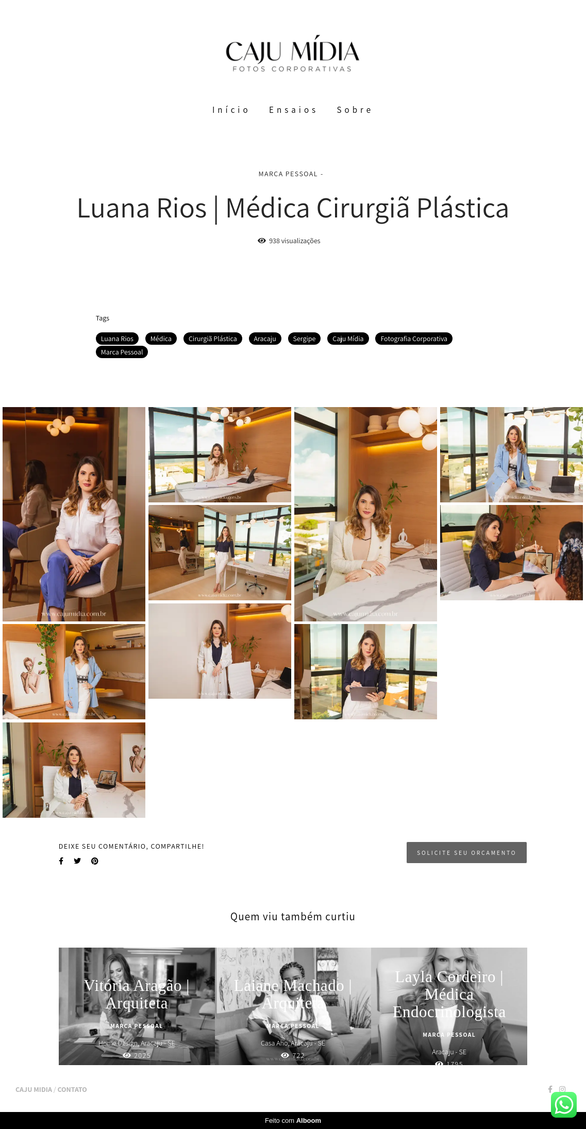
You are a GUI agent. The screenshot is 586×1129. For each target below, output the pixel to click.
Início (231, 109)
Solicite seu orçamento (466, 852)
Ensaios (294, 109)
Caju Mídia (347, 338)
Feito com (293, 1120)
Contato (72, 1089)
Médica (161, 338)
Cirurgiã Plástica (213, 338)
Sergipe (304, 338)
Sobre (355, 109)
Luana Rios (117, 338)
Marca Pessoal (122, 352)
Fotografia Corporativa (413, 338)
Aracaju (265, 338)
